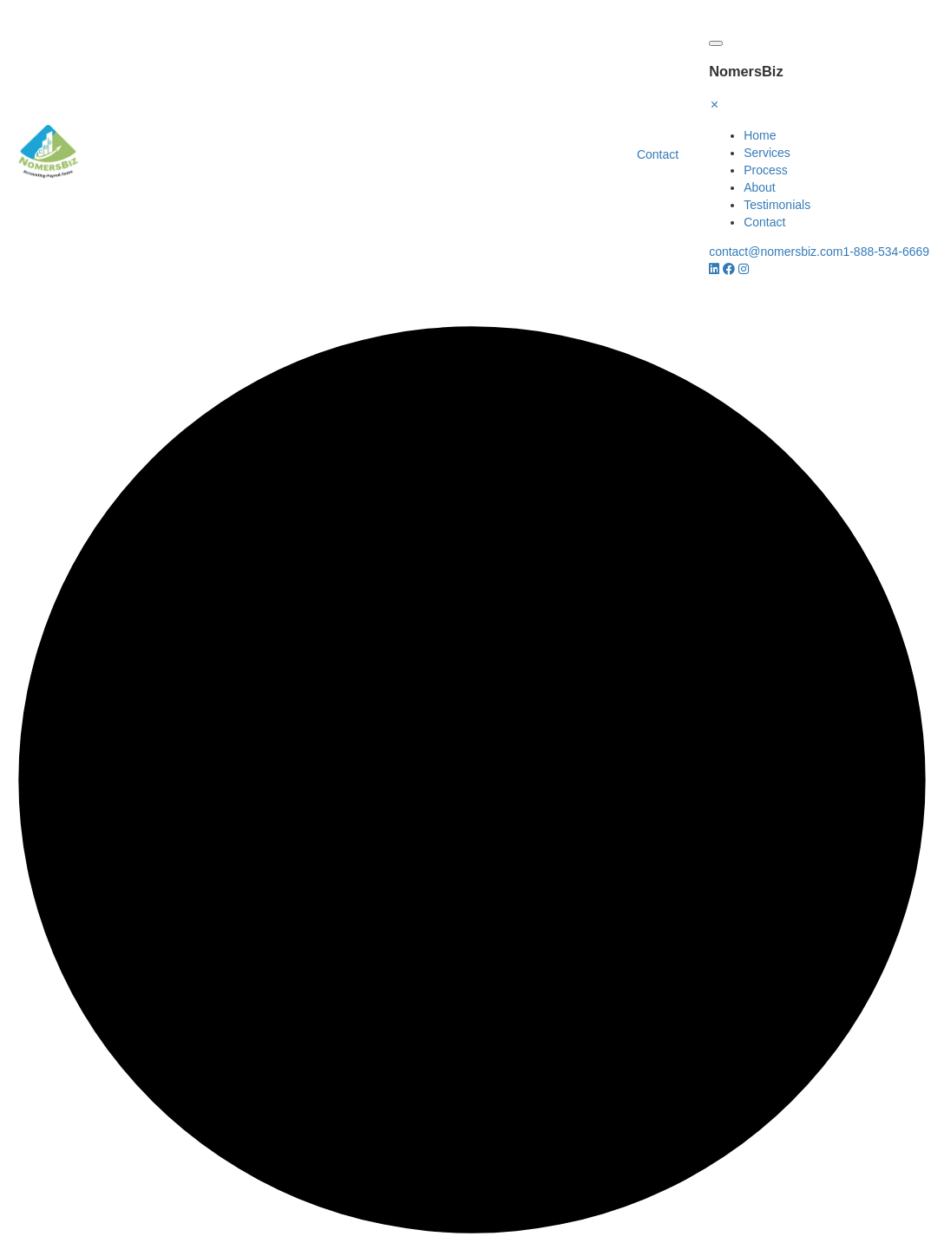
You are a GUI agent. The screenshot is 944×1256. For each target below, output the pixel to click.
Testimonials (777, 205)
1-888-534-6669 (886, 251)
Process (766, 170)
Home (760, 135)
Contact (657, 154)
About (760, 187)
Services (767, 153)
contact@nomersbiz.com (775, 251)
